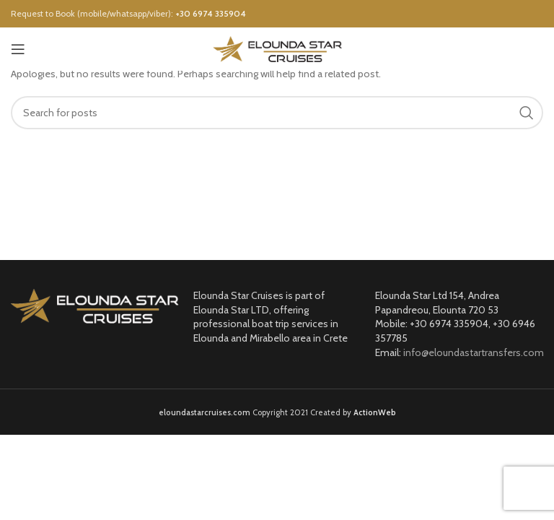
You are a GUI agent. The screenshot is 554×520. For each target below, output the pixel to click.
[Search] (277, 112)
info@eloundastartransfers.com (473, 352)
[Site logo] (277, 47)
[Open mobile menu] (18, 49)
